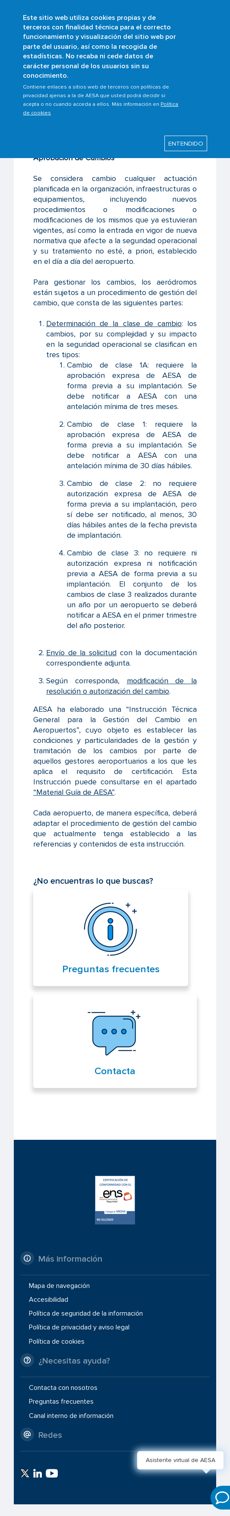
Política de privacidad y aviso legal (79, 1327)
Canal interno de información (71, 1415)
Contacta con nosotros (63, 1387)
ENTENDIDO (185, 137)
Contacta (115, 1071)
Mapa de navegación (59, 1285)
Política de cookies (57, 1341)
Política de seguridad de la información (86, 1313)
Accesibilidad (48, 1299)
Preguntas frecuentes (111, 969)
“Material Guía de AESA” (73, 792)
